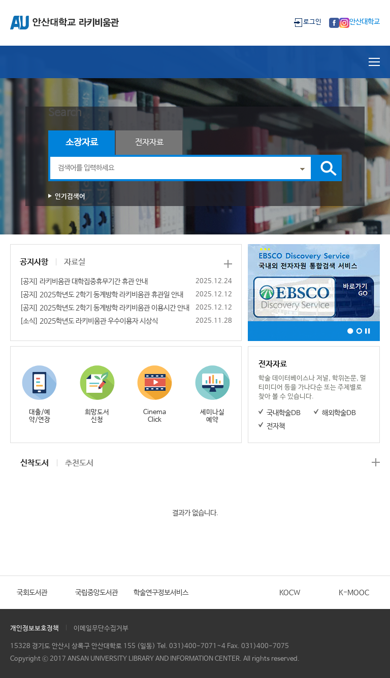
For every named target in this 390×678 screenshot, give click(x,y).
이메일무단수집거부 (101, 628)
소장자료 (82, 143)
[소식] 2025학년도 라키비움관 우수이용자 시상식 (89, 321)
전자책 (276, 426)
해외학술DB (339, 413)
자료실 (74, 262)
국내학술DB (284, 413)
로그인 (312, 22)
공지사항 (34, 262)
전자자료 (149, 142)
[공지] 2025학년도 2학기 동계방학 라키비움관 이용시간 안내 (104, 308)
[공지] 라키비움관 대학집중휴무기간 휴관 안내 (84, 282)
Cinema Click (154, 416)
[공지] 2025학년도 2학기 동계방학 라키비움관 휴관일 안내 (101, 295)
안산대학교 (364, 22)
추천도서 (79, 463)
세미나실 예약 (212, 416)
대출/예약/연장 (39, 416)
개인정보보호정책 (34, 628)
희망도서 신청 (97, 416)
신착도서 (34, 463)
